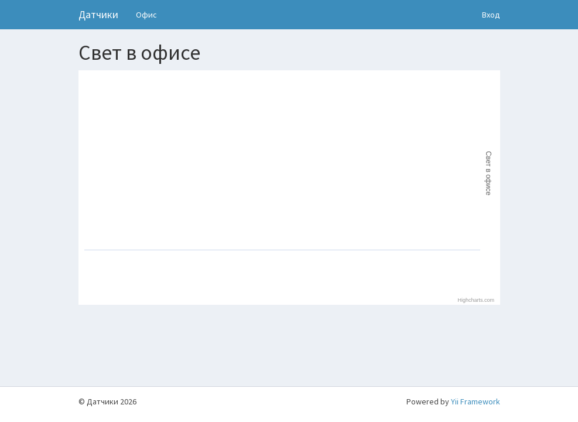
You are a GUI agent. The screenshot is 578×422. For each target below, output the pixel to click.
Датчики (98, 14)
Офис (146, 14)
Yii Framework (475, 401)
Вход (491, 14)
